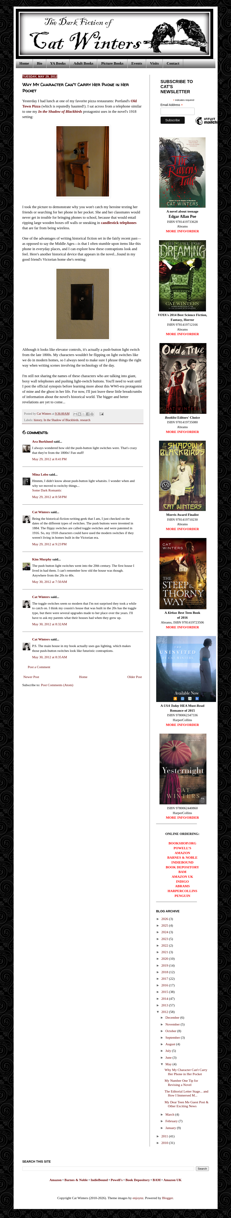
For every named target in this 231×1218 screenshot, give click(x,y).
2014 (165, 998)
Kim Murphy (42, 559)
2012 (165, 1012)
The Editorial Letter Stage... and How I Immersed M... (186, 1093)
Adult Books (83, 63)
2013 (165, 1005)
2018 (165, 972)
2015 (165, 992)
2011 (165, 1136)
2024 (165, 932)
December (172, 1017)
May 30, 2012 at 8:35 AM (49, 657)
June (168, 1057)
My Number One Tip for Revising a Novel (181, 1083)
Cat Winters (44, 413)
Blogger (167, 1198)
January (171, 1128)
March (170, 1114)
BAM (157, 1180)
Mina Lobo (40, 474)
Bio (39, 63)
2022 (165, 945)
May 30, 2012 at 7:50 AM (49, 582)
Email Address (172, 105)
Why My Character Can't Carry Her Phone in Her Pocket (186, 1072)
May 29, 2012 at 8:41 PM (49, 459)
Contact (173, 63)
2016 (165, 985)
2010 (165, 1143)
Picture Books (112, 63)
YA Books (58, 63)
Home (24, 63)
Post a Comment (39, 667)
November (173, 1024)
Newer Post (31, 677)
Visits (154, 63)
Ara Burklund (42, 441)
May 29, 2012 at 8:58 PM (49, 497)
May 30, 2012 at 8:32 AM (49, 624)
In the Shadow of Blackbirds (61, 420)
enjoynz (138, 1198)
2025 (165, 925)
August (170, 1044)
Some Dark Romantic (47, 490)
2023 (165, 939)
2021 (165, 952)
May (168, 1064)
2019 (165, 965)
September (173, 1037)
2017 (165, 978)
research (85, 420)
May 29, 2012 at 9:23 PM (49, 544)
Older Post (134, 677)
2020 (165, 958)
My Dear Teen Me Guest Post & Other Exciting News (186, 1104)
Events (136, 63)
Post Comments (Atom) (57, 685)
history (38, 420)
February (172, 1121)
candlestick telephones (118, 223)
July (168, 1051)
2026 (165, 919)
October (171, 1031)
